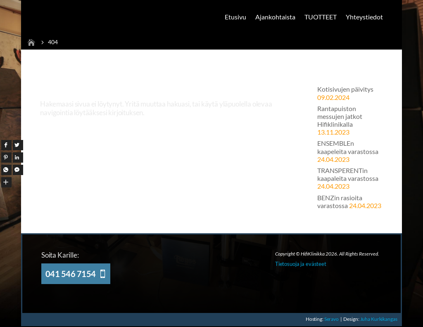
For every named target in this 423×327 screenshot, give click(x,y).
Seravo (331, 319)
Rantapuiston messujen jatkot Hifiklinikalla (339, 116)
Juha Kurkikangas (379, 319)
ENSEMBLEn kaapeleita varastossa (347, 147)
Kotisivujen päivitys (345, 89)
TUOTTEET (320, 17)
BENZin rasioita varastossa (339, 201)
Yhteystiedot (364, 17)
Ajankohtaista (275, 17)
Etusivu (235, 17)
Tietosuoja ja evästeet (300, 264)
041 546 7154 (70, 274)
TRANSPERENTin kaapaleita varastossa (347, 174)
